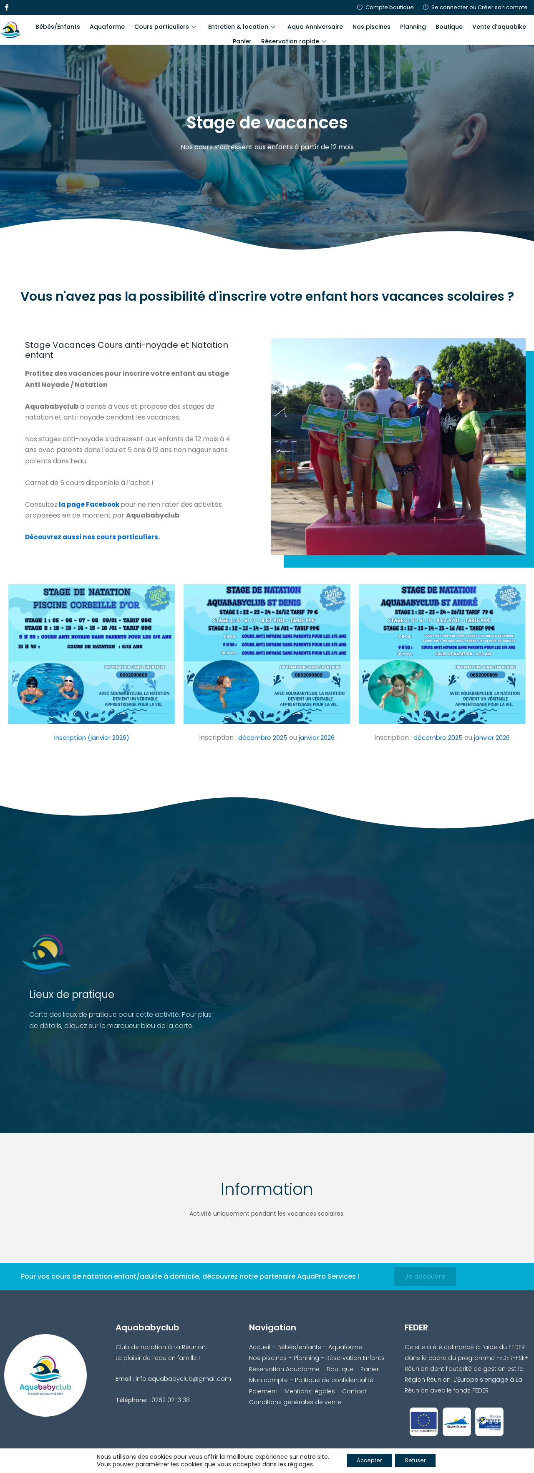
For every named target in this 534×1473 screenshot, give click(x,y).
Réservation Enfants (355, 1357)
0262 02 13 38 (170, 1399)
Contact (354, 1390)
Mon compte (268, 1379)
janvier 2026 (317, 737)
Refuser (419, 1460)
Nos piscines (356, 25)
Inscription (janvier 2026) (92, 737)
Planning (395, 25)
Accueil (259, 1346)
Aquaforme (103, 25)
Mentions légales (310, 1390)
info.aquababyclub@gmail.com (183, 1378)
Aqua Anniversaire (302, 25)
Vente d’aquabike (475, 25)
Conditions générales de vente (295, 1401)
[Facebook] (6, 7)
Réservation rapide (279, 36)
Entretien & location (232, 25)
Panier (518, 25)
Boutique (427, 25)
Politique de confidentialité (334, 1379)
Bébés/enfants (299, 1346)
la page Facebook (90, 504)
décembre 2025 (260, 737)
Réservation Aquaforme (284, 1368)
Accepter (366, 1460)
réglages (293, 1464)
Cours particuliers (158, 25)
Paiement (263, 1390)
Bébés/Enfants (57, 25)
